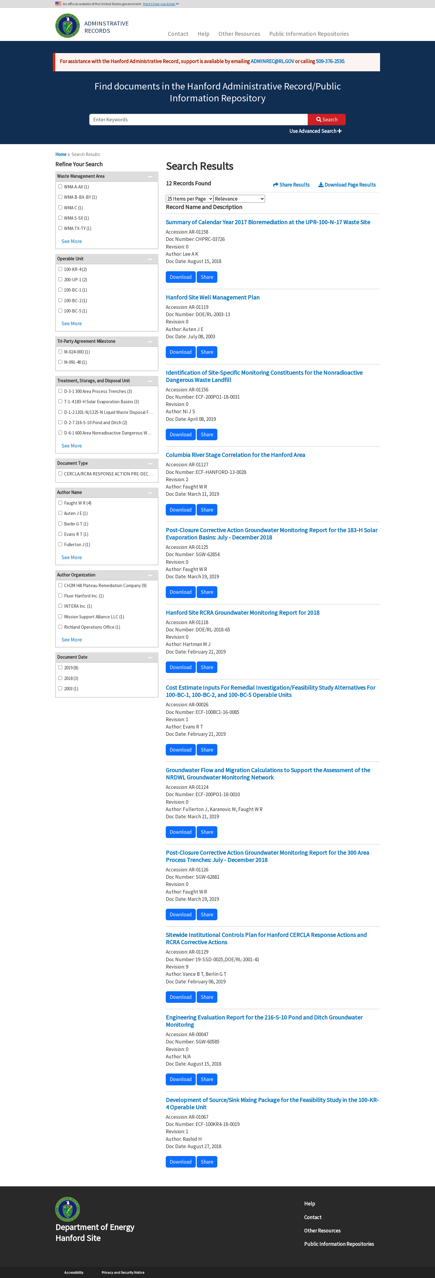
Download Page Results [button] (347, 184)
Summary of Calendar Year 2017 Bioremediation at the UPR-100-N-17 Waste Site (268, 222)
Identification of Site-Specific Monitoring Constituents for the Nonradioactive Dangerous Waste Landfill (264, 376)
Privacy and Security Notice (123, 1272)
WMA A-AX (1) (76, 187)
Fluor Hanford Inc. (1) (84, 596)
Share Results (291, 184)
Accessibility (73, 1272)
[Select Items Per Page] (189, 199)
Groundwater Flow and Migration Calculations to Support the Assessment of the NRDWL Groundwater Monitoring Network (268, 773)
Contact (178, 33)
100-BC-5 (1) (75, 311)
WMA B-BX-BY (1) (80, 197)
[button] (151, 165)
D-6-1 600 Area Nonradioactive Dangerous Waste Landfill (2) (108, 433)
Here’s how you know (161, 4)
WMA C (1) (73, 208)
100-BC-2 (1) (75, 300)
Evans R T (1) (76, 534)
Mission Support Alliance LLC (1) (94, 617)
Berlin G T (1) (76, 524)
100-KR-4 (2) (75, 269)
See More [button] (71, 241)
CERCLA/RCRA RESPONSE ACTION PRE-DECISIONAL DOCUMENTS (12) (108, 474)
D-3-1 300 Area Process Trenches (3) (98, 391)
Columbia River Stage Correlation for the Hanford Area (235, 454)
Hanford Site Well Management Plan (213, 297)
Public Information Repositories (309, 33)
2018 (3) (71, 678)
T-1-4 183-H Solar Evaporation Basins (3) (101, 401)
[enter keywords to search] (198, 119)
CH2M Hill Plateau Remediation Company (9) (105, 585)
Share (207, 277)
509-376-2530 (330, 61)
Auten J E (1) (76, 513)
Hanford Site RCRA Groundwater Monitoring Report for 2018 (242, 612)
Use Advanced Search (315, 131)
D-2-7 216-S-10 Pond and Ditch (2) (95, 422)
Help (203, 33)
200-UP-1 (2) (75, 279)
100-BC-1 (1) (75, 290)
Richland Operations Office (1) (92, 627)
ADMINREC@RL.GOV (272, 61)
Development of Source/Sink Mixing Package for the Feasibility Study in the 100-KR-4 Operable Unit (272, 1103)
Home (60, 154)
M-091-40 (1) (75, 362)
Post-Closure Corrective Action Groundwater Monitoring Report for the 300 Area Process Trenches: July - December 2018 (267, 856)
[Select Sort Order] (239, 199)
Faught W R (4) (77, 503)
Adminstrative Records (107, 26)
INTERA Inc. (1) (78, 606)
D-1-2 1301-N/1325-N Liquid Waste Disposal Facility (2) (108, 412)
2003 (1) (71, 688)
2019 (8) (71, 668)
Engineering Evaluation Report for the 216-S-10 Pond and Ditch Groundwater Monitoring (264, 1020)
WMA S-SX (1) (76, 218)
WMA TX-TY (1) (77, 228)
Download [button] (181, 277)
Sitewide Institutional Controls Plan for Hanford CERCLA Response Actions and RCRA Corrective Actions (266, 938)
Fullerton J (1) (77, 544)
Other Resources (239, 33)
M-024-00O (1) (77, 352)
